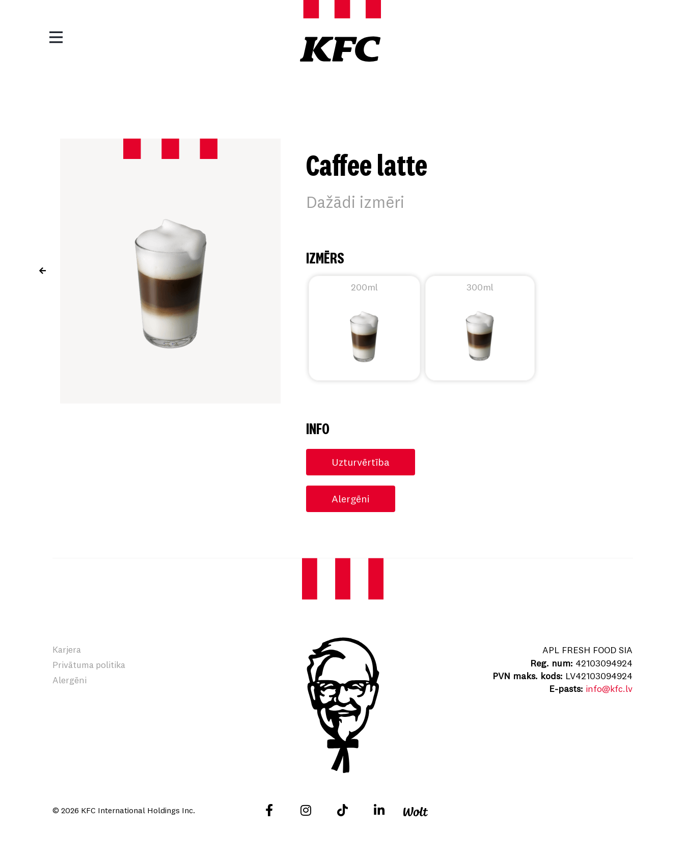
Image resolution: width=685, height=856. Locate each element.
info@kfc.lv (609, 688)
